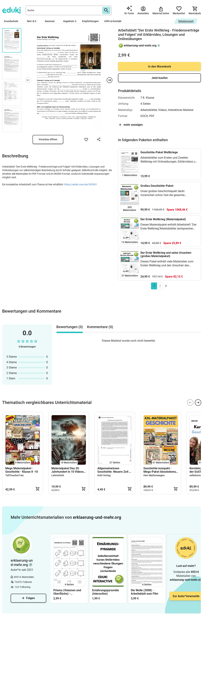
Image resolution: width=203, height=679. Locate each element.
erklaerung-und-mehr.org (140, 45)
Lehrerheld (57, 475)
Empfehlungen (90, 21)
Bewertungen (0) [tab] (69, 327)
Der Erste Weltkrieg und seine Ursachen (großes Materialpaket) (165, 254)
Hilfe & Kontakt (112, 21)
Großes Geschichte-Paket (156, 185)
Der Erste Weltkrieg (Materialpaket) (163, 219)
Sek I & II (33, 21)
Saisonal (51, 21)
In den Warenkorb (159, 66)
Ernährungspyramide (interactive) (105, 592)
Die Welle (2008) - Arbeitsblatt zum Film (144, 592)
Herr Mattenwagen (154, 475)
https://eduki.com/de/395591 (80, 184)
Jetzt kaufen (159, 78)
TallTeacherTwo (14, 475)
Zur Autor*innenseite (186, 596)
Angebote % (69, 21)
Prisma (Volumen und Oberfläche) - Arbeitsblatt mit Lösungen (67, 592)
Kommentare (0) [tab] (100, 327)
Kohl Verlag (104, 475)
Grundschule (12, 21)
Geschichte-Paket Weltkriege (159, 152)
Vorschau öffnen (48, 139)
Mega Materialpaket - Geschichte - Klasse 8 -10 (21, 470)
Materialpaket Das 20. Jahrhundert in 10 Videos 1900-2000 (67, 470)
